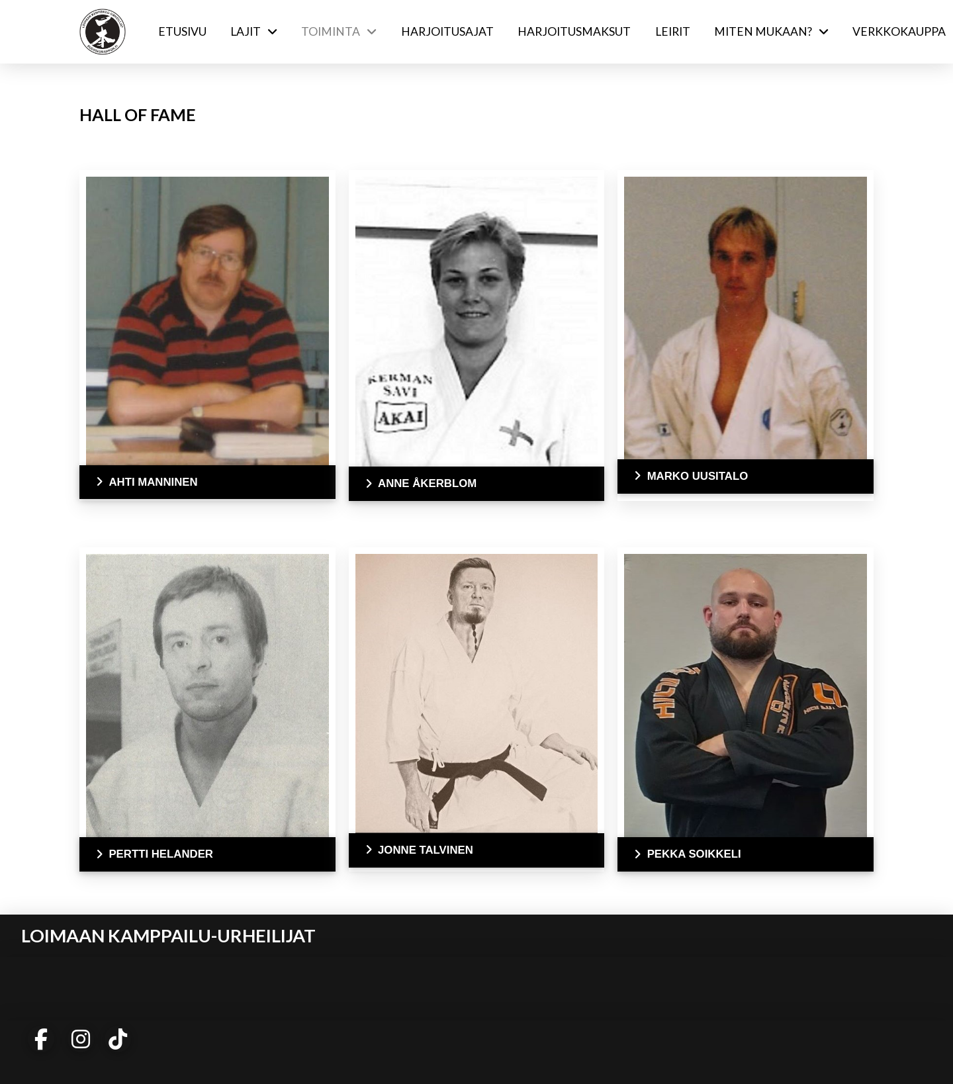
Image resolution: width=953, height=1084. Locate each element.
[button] (207, 482)
